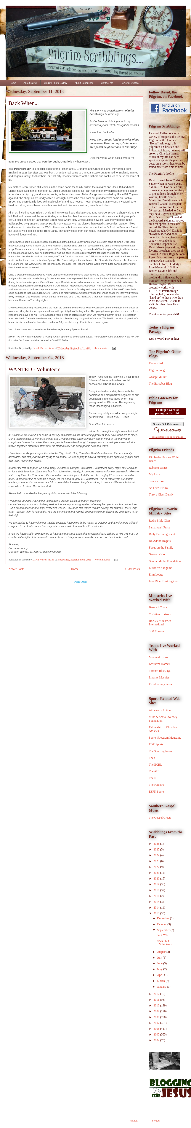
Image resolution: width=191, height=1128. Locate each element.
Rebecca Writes (158, 467)
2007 (156, 1023)
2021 (156, 872)
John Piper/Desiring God (164, 581)
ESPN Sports (157, 791)
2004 (156, 1040)
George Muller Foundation (165, 561)
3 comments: (101, 348)
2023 (156, 861)
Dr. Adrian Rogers (160, 540)
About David (30, 83)
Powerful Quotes (130, 83)
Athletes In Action (160, 710)
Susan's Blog (156, 481)
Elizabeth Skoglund (160, 567)
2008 (156, 1017)
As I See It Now (158, 487)
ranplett (134, 1120)
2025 (156, 849)
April (160, 974)
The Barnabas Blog (160, 383)
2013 (156, 913)
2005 (156, 1034)
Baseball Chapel (158, 607)
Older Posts (132, 569)
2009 (156, 1011)
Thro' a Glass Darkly (161, 494)
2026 (156, 843)
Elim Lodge (156, 574)
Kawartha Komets (160, 663)
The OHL (154, 757)
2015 (156, 901)
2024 (156, 855)
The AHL (154, 771)
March (161, 980)
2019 (156, 884)
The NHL (154, 778)
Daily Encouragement (162, 534)
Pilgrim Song (157, 370)
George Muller (157, 376)
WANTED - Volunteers (34, 369)
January (162, 986)
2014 (156, 907)
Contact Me (107, 83)
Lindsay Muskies (159, 677)
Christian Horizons (160, 614)
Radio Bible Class (160, 520)
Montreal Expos (158, 657)
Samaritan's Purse (159, 527)
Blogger (156, 1120)
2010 (156, 1005)
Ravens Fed (156, 363)
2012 (156, 993)
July (160, 957)
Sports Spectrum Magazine (165, 737)
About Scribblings (84, 83)
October (162, 924)
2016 (156, 896)
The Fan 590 (156, 784)
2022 (156, 867)
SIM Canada (156, 631)
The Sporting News (160, 751)
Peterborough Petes (160, 684)
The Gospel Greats (160, 817)
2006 (156, 1028)
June (160, 963)
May (160, 969)
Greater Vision (157, 554)
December (163, 918)
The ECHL (155, 764)
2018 (156, 890)
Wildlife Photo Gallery (55, 83)
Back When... (24, 103)
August (161, 951)
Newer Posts (16, 569)
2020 (156, 878)
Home (13, 83)
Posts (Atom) (81, 581)
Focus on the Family (161, 547)
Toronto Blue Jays (160, 670)
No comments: (102, 559)
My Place (154, 474)
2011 (156, 999)
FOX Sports (156, 744)
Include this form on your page (167, 436)
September (163, 930)
